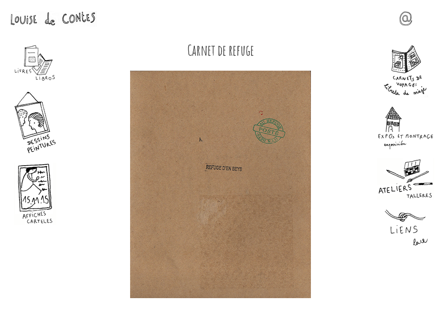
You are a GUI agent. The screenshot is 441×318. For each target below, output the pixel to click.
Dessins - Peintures (35, 122)
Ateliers (406, 179)
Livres (35, 63)
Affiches (35, 194)
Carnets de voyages (406, 71)
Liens (406, 228)
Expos (406, 127)
